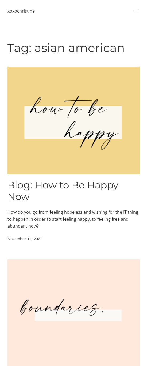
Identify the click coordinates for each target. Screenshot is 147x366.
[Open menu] (136, 11)
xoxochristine (21, 11)
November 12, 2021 (24, 238)
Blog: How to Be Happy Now (62, 190)
